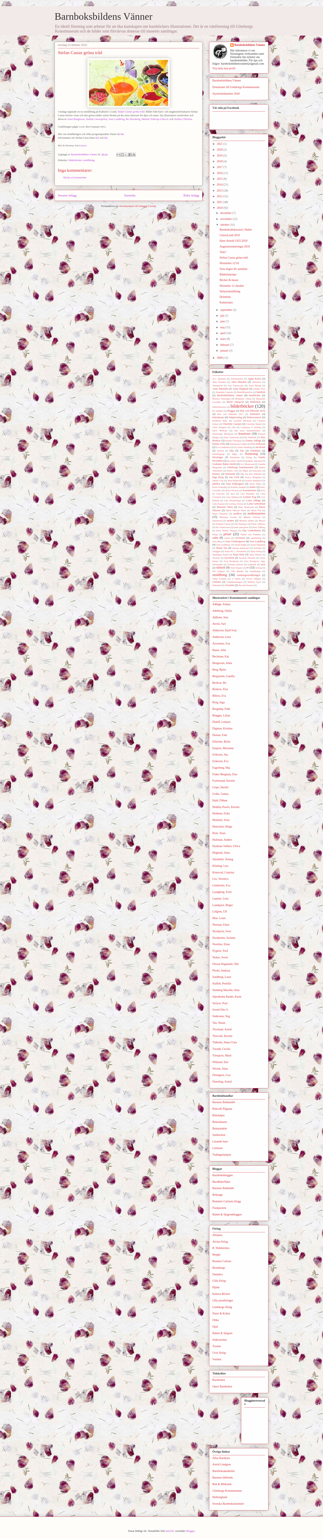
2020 (220, 149)
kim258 (170, 1530)
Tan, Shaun (218, 1022)
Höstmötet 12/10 (229, 263)
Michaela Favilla (227, 517)
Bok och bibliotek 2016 (252, 410)
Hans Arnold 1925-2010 (233, 240)
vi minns (236, 578)
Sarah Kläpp (240, 544)
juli (222, 315)
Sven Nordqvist (231, 561)
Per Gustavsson (223, 527)
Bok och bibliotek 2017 (230, 414)
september (226, 309)
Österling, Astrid (222, 1081)
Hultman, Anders (222, 839)
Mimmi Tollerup (251, 517)
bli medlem (217, 411)
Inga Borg (218, 477)
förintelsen (235, 457)
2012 (220, 196)
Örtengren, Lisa (221, 1075)
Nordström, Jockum (223, 937)
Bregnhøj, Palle (221, 708)
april (223, 333)
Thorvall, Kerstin (222, 1036)
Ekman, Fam (219, 735)
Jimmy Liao (218, 480)
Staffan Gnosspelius (96, 119)
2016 (220, 173)
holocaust (257, 470)
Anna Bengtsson (76, 119)
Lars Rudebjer (247, 493)
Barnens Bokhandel (223, 1102)
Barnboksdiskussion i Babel (236, 229)
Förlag (249, 457)
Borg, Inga (218, 702)
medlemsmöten (256, 513)
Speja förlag (256, 551)
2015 (220, 178)
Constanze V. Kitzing (251, 427)
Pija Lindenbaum (251, 530)
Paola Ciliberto (258, 524)
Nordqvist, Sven (221, 931)
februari (225, 344)
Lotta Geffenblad (256, 503)
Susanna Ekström (247, 558)
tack (263, 564)
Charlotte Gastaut (232, 423)
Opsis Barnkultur (222, 1386)
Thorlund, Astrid (222, 1029)
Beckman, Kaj (220, 656)
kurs (233, 493)
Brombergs (218, 1267)
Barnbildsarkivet (245, 392)
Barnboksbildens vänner (230, 395)
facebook (260, 447)
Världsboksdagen (234, 582)
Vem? (223, 252)
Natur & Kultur (221, 1313)
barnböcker (255, 395)
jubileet (216, 483)
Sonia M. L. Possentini (235, 551)
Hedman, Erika (221, 813)
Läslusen (217, 1148)
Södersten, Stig (221, 1016)
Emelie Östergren (233, 440)
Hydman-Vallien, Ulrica (226, 846)
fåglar (234, 454)
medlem (237, 513)
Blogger (190, 1530)
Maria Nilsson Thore (236, 510)
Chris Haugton (219, 427)
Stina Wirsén (255, 554)
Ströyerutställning (230, 291)
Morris (262, 520)
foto (242, 450)
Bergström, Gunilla (223, 676)
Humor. (216, 473)
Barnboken (218, 1379)
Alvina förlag (220, 1241)
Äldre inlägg (191, 195)
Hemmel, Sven (220, 820)
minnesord (217, 520)
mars (223, 338)
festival (220, 450)
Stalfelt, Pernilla (221, 983)
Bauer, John (219, 650)
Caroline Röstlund (243, 420)
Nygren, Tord (220, 950)
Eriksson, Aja (220, 754)
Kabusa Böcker (221, 1293)
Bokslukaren (219, 1121)
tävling (258, 567)
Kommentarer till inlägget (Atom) (137, 206)
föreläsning (251, 453)
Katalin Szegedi (238, 487)
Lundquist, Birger (222, 905)
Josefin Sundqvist (253, 480)
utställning (89, 160)
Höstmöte (230, 473)
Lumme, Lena (220, 898)
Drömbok (225, 296)
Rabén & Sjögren (222, 1333)
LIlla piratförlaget (222, 1300)
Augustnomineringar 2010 (235, 246)
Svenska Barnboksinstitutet (228, 1503)
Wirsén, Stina (220, 1068)
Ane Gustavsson (235, 385)
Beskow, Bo (219, 682)
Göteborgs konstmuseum (240, 467)
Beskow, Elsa (220, 689)
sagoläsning (255, 538)
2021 (220, 143)
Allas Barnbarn (221, 1458)
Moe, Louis (219, 918)
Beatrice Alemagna (221, 398)
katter (253, 487)
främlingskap (218, 454)
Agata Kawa (254, 378)
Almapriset (217, 385)
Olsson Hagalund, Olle (225, 964)
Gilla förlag (219, 1280)
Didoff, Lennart (221, 721)
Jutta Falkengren (235, 483)
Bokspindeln (219, 1128)
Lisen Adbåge (253, 500)
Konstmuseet (249, 490)
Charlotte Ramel (254, 424)
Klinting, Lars (220, 865)
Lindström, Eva (221, 885)
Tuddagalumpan (221, 1154)
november (226, 219)
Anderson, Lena (221, 636)
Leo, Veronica (220, 878)
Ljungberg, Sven (222, 892)
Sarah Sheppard (257, 544)
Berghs (216, 1254)
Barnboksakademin (223, 1471)
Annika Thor (259, 389)
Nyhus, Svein (220, 957)
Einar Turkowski (231, 437)
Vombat (216, 1359)
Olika (215, 1320)
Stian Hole (238, 554)
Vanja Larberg (219, 578)
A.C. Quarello (219, 378)
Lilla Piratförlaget (232, 500)
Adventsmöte (237, 378)
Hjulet (216, 1287)
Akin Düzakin (238, 382)
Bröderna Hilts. (220, 420)
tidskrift (220, 567)
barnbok (261, 392)
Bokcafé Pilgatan (222, 1108)
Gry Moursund (247, 464)
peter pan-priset (241, 527)
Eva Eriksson (258, 443)
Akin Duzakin (219, 382)
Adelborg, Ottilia (222, 610)
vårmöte (216, 581)
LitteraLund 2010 (230, 235)
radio (215, 537)
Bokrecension (254, 417)
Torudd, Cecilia (221, 1048)
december (226, 213)
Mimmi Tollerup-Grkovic (155, 119)
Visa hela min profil (223, 68)
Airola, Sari (219, 623)
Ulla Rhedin (237, 571)
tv (248, 567)
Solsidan (258, 548)
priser (227, 534)
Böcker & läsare (229, 280)
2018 (220, 161)
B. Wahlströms (220, 1248)
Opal (215, 1326)
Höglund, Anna (221, 852)
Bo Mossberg (133, 119)
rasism (227, 538)
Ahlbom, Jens (220, 617)
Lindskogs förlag (222, 1307)
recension (240, 537)
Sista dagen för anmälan (233, 268)
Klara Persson (232, 490)
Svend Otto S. (220, 1009)
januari (224, 350)
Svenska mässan (235, 564)
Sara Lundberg (117, 119)
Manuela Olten (225, 507)
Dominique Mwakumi (222, 434)
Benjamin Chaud (243, 398)
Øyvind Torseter (245, 585)
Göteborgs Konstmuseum (227, 1490)
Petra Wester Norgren (226, 530)
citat (233, 427)
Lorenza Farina (236, 504)
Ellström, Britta (221, 741)
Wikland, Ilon (220, 1062)
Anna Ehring (255, 385)
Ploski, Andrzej (221, 970)
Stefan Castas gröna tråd (131, 111)
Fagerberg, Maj (221, 767)
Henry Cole (232, 470)
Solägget (216, 551)
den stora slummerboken (247, 430)
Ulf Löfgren (218, 571)
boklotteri (255, 414)
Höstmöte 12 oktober (232, 285)
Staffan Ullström (183, 119)
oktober (225, 224)
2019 (220, 155)
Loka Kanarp (218, 504)
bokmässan (218, 417)
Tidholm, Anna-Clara (224, 1042)
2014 (220, 184)
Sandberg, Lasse (221, 976)
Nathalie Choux (223, 524)
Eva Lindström (223, 447)
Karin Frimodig (219, 487)
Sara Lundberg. (223, 544)
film (231, 450)
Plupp (215, 534)
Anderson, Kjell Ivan (224, 630)
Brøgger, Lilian (221, 715)
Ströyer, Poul (219, 1003)
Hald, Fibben (219, 800)
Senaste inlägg (67, 195)
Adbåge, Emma (221, 604)
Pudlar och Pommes (251, 534)
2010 (220, 207)
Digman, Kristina (222, 728)
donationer (244, 433)
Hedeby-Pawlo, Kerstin (225, 807)
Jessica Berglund (253, 477)
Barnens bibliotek (222, 1477)
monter (230, 520)
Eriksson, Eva (220, 761)
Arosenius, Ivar (221, 643)
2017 (220, 167)
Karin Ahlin (255, 484)
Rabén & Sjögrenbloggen (227, 1214)
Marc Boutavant (246, 507)
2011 (220, 202)
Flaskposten (219, 1207)
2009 (220, 357)
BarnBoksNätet (221, 1181)
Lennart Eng (249, 497)
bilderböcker (75, 160)
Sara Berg (217, 541)
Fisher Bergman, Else (224, 774)
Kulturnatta (226, 302)
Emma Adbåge (253, 440)
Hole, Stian (218, 833)
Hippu (245, 470)
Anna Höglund (240, 388)
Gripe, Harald (220, 787)
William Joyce (254, 582)
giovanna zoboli (234, 461)
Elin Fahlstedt (249, 437)
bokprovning (235, 417)
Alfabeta (217, 1235)
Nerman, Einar (220, 924)
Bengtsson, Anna (222, 663)
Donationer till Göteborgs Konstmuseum (235, 87)
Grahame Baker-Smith (224, 464)
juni (222, 321)
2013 (220, 190)
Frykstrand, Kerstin (223, 780)
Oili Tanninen (240, 524)
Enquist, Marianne (223, 748)
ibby (242, 474)
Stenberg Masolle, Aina (226, 990)
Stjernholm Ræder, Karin (226, 996)
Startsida (130, 195)
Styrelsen (229, 557)
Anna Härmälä (220, 388)
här (122, 134)
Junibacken (218, 1134)
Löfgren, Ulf (219, 911)
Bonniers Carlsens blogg (226, 1201)
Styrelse (216, 558)
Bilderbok (255, 401)
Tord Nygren (236, 567)
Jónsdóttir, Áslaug (222, 859)
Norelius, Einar (221, 944)
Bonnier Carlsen (221, 1261)
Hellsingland (219, 1497)
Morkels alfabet (246, 520)
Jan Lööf (234, 477)
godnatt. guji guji (254, 461)
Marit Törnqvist (220, 513)
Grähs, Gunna (220, 793)
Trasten (216, 1346)
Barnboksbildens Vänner (103, 16)
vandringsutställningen (248, 575)
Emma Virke (219, 443)
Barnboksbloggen (222, 1175)
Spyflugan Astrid (220, 554)
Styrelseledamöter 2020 (226, 93)
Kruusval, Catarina (223, 872)
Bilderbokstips (228, 274)
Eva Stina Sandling (243, 447)
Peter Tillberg (259, 527)
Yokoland (216, 585)
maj (222, 327)
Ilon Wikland (255, 474)
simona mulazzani (240, 548)
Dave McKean (219, 430)
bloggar (231, 410)
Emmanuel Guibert (239, 444)
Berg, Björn (219, 669)
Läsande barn (220, 1141)
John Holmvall (234, 480)
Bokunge (217, 1194)
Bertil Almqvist (235, 401)
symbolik (252, 564)
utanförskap (255, 571)
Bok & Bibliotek (222, 1484)
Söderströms (219, 1339)
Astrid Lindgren (221, 1464)
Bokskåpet (218, 1115)
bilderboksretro (219, 407)
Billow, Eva (219, 695)
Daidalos (217, 1274)
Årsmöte (229, 585)
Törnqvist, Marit (222, 1055)
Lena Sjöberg (232, 497)
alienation (256, 382)
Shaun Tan (221, 548)
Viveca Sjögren (253, 578)
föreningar (217, 457)
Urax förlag (219, 1352)
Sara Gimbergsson (235, 541)
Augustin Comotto (224, 392)
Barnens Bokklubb (223, 1188)
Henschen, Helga (222, 826)
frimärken (255, 450)
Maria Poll (256, 510)
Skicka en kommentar (74, 177)
